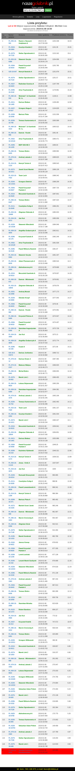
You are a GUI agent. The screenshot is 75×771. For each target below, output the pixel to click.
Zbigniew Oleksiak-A (26, 212)
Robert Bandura (24, 609)
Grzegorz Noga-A (25, 108)
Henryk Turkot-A (25, 163)
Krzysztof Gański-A (26, 236)
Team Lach (23, 175)
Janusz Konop (24, 542)
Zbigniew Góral (24, 524)
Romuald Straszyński (26, 475)
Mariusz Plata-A (24, 499)
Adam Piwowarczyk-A (27, 261)
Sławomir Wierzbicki (26, 224)
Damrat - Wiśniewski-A (27, 658)
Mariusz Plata (24, 114)
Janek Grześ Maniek (26, 169)
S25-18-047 (13, 71)
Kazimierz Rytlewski (26, 450)
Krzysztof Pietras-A (26, 316)
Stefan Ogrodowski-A (27, 53)
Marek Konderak (25, 536)
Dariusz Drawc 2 (25, 359)
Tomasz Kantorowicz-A (27, 120)
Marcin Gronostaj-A (26, 518)
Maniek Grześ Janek (26, 505)
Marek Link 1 (23, 377)
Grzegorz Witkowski (26, 640)
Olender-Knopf (24, 298)
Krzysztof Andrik (25, 622)
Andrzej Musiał (24, 291)
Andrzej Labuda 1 (25, 157)
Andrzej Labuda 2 (25, 579)
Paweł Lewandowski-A (27, 487)
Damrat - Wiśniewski (26, 279)
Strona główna (18, 17)
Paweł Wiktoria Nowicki (27, 249)
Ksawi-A (22, 347)
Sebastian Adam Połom (27, 689)
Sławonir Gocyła (25, 59)
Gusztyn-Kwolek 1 (25, 414)
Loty (37, 17)
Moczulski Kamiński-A (27, 194)
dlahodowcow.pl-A (25, 267)
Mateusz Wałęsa (25, 365)
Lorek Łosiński (24, 554)
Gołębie (30, 17)
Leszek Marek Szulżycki (27, 561)
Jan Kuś (22, 218)
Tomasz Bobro (24, 151)
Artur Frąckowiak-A (26, 90)
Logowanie (46, 17)
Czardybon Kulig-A (26, 206)
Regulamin (58, 17)
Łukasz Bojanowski (26, 383)
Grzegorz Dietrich (25, 181)
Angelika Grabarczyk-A (27, 230)
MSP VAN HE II (24, 145)
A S (20, 597)
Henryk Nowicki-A (25, 71)
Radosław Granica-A (26, 84)
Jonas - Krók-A (24, 463)
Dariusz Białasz (24, 102)
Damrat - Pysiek (24, 133)
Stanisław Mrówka (25, 603)
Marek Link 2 (23, 420)
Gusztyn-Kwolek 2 (25, 47)
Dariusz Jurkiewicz (26, 353)
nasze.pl (37, 3)
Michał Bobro (24, 371)
